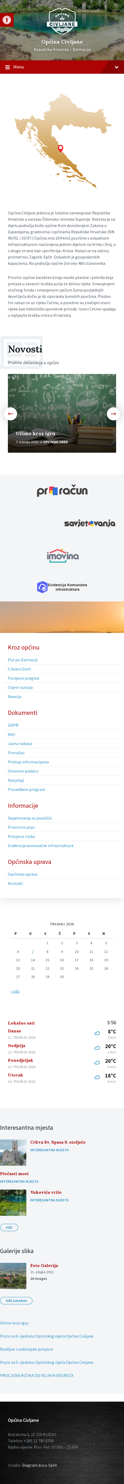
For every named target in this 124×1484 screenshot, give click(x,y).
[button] (7, 20)
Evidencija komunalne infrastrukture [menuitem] (41, 845)
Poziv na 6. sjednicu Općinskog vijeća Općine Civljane (46, 1336)
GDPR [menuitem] (13, 725)
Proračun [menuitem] (16, 752)
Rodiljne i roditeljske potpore (26, 1349)
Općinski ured (55, 442)
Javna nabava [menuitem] (20, 743)
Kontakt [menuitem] (15, 883)
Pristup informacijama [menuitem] (28, 761)
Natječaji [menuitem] (16, 780)
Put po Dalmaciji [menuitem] (23, 659)
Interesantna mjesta (49, 1150)
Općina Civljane (62, 41)
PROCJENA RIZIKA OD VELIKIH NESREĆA (36, 1375)
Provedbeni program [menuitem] (26, 789)
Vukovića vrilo (46, 1192)
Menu (62, 67)
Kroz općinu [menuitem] (23, 647)
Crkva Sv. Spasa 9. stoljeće (58, 1142)
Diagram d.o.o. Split (39, 1465)
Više (9, 1227)
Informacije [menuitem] (23, 806)
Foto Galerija (44, 1265)
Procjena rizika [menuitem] (21, 836)
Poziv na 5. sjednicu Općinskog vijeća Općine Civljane (46, 1362)
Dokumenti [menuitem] (22, 713)
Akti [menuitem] (11, 734)
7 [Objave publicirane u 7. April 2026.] (33, 951)
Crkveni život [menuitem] (19, 669)
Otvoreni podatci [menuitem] (23, 771)
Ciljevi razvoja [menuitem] (20, 687)
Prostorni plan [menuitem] (21, 827)
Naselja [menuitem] (14, 696)
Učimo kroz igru (35, 433)
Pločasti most (14, 1173)
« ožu (15, 991)
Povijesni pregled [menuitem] (23, 678)
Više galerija (16, 1301)
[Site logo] (62, 33)
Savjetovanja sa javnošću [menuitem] (30, 818)
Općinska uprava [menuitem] (29, 862)
